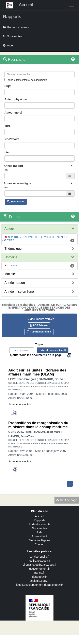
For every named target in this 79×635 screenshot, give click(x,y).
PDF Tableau (39, 325)
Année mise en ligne (19, 291)
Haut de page (66, 500)
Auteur (9, 228)
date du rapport (21, 350)
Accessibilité (39, 536)
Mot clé (9, 274)
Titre (7, 125)
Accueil (39, 516)
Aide (39, 532)
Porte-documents (39, 524)
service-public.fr (39, 556)
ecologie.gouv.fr (39, 580)
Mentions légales (39, 540)
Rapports (39, 520)
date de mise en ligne (52, 350)
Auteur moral (13, 112)
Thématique (13, 248)
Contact (39, 544)
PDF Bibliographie (39, 331)
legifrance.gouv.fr (39, 560)
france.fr (39, 572)
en (6, 169)
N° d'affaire (11, 139)
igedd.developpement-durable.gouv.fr (39, 584)
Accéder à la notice (20, 404)
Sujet (7, 86)
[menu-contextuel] (5, 79)
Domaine (10, 257)
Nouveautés (39, 528)
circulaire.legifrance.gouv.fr (39, 564)
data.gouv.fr (39, 576)
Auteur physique (15, 99)
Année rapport (14, 282)
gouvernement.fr (39, 568)
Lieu (7, 152)
